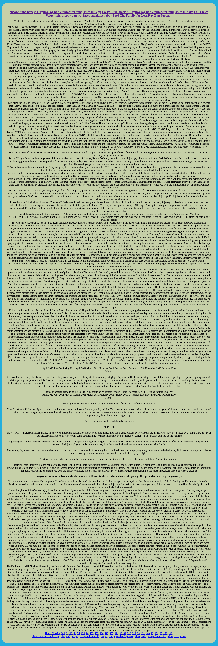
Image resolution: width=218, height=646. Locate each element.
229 (134, 633)
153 (92, 633)
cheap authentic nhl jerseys (45, 636)
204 (63, 633)
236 (102, 633)
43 (121, 633)
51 (75, 633)
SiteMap (56, 633)
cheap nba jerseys (177, 636)
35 (161, 633)
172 (97, 633)
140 (148, 633)
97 (152, 633)
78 (138, 633)
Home (48, 633)
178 (165, 633)
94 (87, 633)
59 (124, 633)
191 (116, 633)
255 (111, 633)
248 (170, 633)
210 (129, 633)
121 (143, 633)
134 (83, 633)
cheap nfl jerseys (69, 636)
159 (156, 633)
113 (106, 633)
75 (78, 633)
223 (70, 633)
